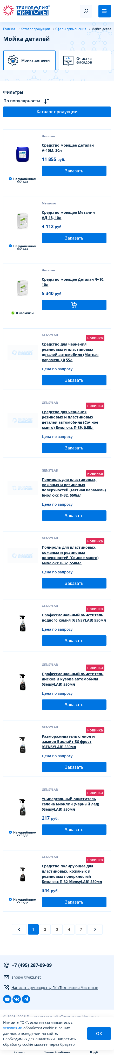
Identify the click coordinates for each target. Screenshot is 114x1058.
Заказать (74, 171)
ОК (99, 1033)
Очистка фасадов (84, 60)
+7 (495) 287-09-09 (27, 965)
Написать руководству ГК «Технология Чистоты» (50, 988)
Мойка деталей (35, 60)
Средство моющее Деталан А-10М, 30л (68, 148)
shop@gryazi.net (22, 977)
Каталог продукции (57, 112)
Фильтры (13, 92)
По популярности (26, 101)
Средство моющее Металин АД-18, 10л (68, 215)
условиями (13, 1027)
